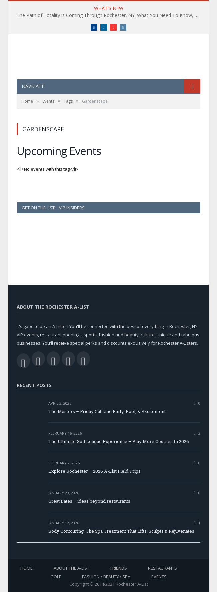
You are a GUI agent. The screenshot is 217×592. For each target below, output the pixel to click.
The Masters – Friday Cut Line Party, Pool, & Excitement (107, 411)
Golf (55, 577)
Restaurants (162, 568)
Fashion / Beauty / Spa (106, 577)
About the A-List (71, 568)
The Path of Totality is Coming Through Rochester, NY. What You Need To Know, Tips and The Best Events (110, 15)
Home (26, 568)
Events (159, 577)
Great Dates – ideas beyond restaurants (89, 501)
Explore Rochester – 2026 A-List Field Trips (94, 471)
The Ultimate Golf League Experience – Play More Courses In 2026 (118, 441)
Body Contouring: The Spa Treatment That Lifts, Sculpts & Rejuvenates (121, 531)
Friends (118, 568)
